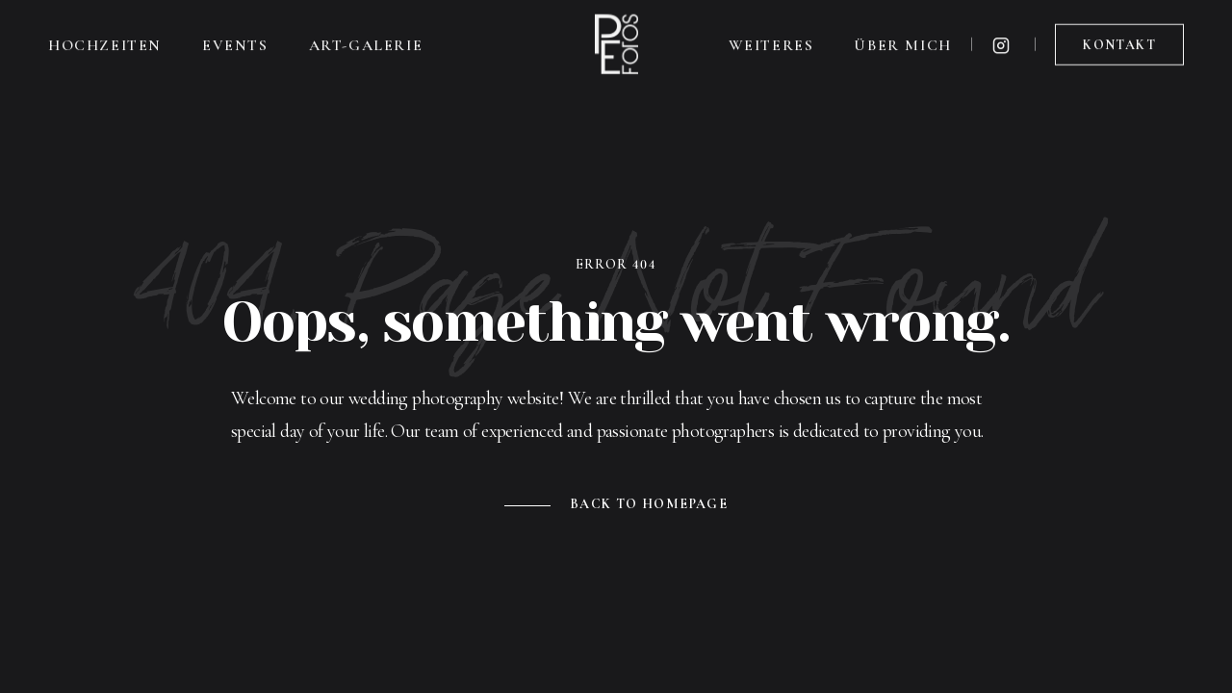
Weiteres (771, 41)
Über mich (902, 41)
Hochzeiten (105, 41)
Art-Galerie (366, 41)
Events (235, 41)
